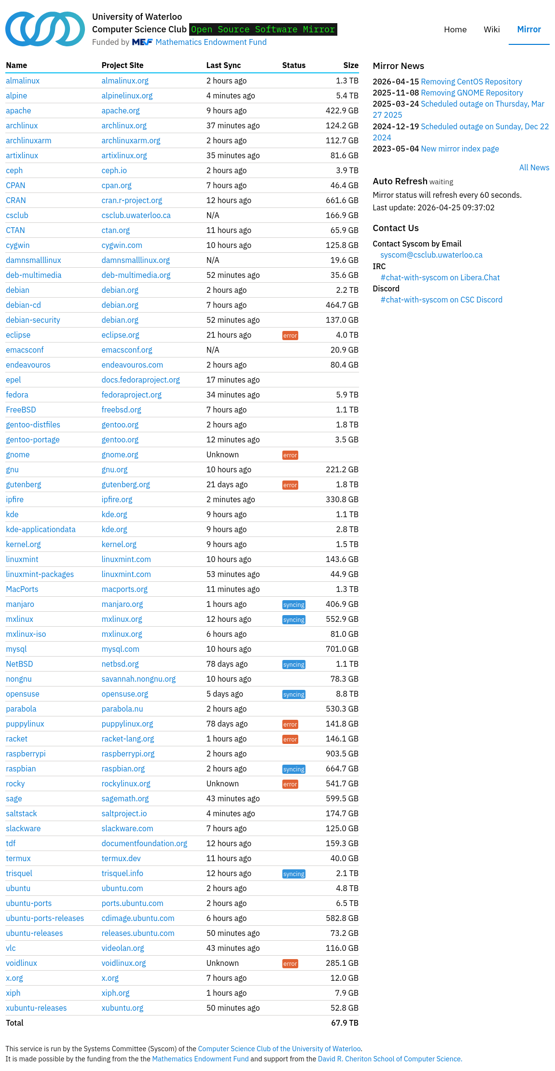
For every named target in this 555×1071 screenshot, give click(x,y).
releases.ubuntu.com (138, 933)
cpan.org (117, 185)
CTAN (15, 230)
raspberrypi (26, 753)
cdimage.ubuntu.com (138, 918)
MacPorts (22, 589)
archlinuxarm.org (131, 140)
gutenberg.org (126, 484)
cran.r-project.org (132, 200)
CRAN (16, 200)
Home (455, 29)
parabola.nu (122, 709)
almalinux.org (125, 80)
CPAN (15, 185)
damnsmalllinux (33, 260)
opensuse (23, 694)
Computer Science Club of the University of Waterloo (279, 1048)
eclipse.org (120, 335)
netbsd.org (120, 664)
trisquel (19, 873)
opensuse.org (125, 694)
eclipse (18, 335)
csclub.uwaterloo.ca (136, 215)
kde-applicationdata (41, 529)
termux (18, 858)
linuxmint (22, 559)
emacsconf (24, 350)
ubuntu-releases (34, 933)
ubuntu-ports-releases (45, 918)
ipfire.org (117, 499)
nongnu (19, 679)
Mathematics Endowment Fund (210, 42)
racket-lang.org (128, 738)
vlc (10, 948)
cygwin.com (122, 245)
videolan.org (123, 948)
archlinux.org (124, 125)
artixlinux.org (124, 155)
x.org (14, 978)
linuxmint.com (126, 559)
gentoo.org (120, 424)
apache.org (121, 110)
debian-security (33, 320)
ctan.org (116, 230)
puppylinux (25, 723)
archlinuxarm (29, 140)
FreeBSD (21, 409)
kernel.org (23, 544)
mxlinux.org (122, 619)
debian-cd (23, 305)
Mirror (529, 29)
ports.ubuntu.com (133, 903)
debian (17, 290)
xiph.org (116, 993)
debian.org (120, 290)
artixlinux (22, 155)
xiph (13, 993)
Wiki (492, 29)
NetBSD (19, 664)
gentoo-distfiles (33, 424)
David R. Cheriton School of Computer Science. (390, 1058)
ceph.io (114, 170)
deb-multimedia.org (136, 275)
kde (12, 514)
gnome (17, 454)
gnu (12, 469)
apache (18, 110)
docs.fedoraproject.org (141, 379)
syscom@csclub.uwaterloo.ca (431, 255)
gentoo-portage (33, 439)
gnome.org (120, 454)
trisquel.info (122, 873)
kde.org (114, 514)
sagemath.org (125, 798)
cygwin (17, 245)
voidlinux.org (124, 963)
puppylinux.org (127, 723)
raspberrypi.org (128, 753)
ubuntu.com (122, 888)
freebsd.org (121, 409)
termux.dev (121, 858)
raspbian (21, 768)
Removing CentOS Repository (471, 81)
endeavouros (28, 365)
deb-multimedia (33, 275)
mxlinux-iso (26, 634)
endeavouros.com (133, 365)
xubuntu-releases (36, 1008)
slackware (23, 828)
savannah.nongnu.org (139, 679)
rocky (15, 783)
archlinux (22, 125)
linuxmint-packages (40, 574)
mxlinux (19, 619)
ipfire (15, 499)
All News (534, 167)
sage (14, 798)
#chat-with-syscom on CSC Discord (441, 299)
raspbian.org (123, 768)
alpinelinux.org (127, 95)
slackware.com (127, 828)
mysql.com (120, 649)
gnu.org (115, 469)
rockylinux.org (126, 783)
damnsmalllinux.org (136, 260)
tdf (10, 843)
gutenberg (23, 484)
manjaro (20, 604)
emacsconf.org (127, 350)
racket (17, 738)
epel (13, 379)
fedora (17, 394)
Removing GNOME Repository (472, 92)
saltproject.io (124, 813)
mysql (16, 649)
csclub (17, 215)
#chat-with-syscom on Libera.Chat (440, 277)
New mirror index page (460, 148)
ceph (14, 170)
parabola (21, 709)
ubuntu (18, 888)
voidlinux (21, 963)
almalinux (23, 80)
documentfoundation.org (145, 843)
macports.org (125, 589)
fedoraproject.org (132, 394)
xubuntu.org (122, 1008)
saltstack (21, 813)
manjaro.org (122, 604)
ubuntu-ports (29, 903)
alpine (16, 95)
